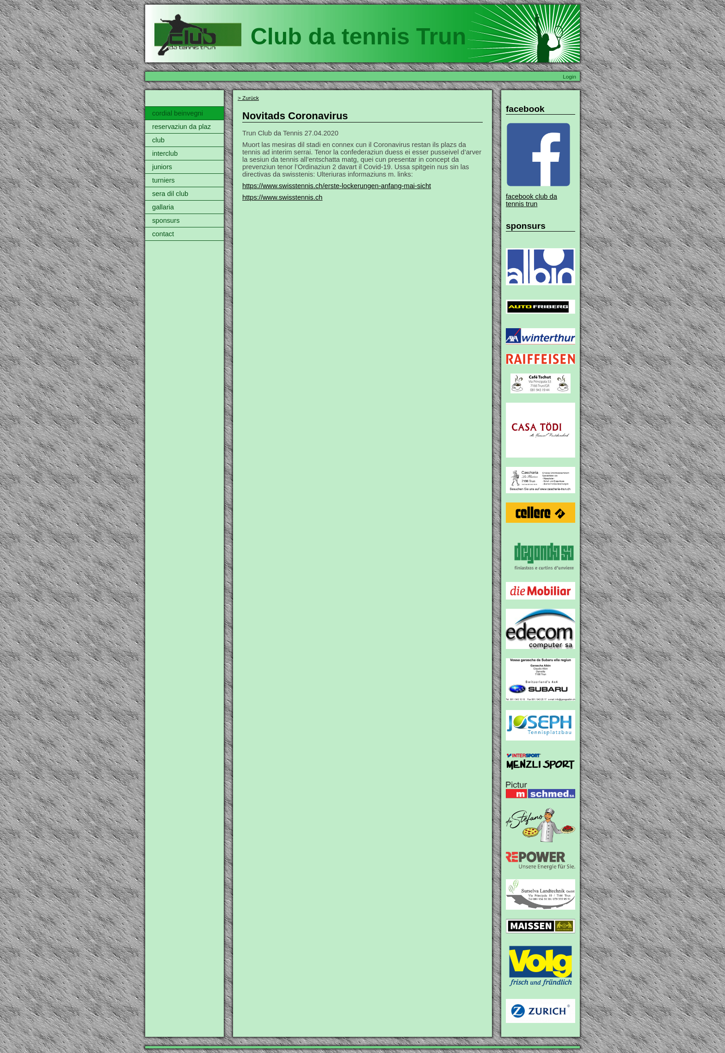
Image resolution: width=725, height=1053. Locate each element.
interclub (165, 153)
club (158, 140)
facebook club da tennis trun (531, 200)
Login (569, 76)
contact (163, 234)
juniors (162, 167)
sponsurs (165, 220)
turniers (163, 180)
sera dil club (170, 193)
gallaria (163, 207)
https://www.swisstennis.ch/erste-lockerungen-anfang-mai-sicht (336, 186)
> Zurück (248, 98)
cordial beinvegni (177, 113)
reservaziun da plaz (181, 126)
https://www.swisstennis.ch (282, 197)
